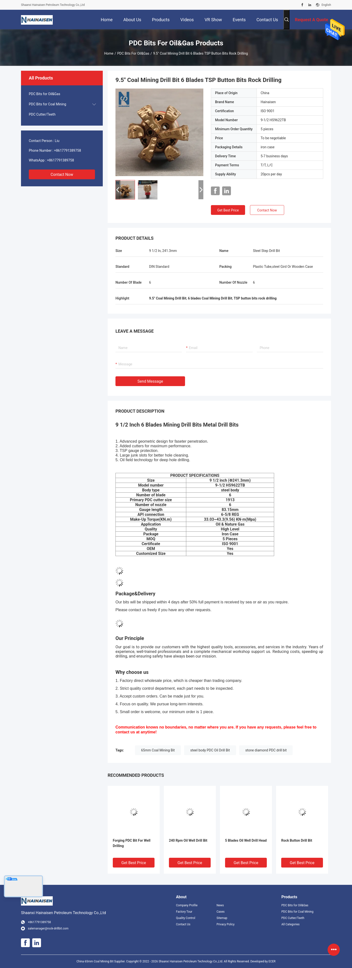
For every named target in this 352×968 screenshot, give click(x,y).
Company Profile (186, 905)
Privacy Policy (226, 924)
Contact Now (62, 174)
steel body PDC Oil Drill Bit (210, 750)
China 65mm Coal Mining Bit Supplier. (101, 961)
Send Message (150, 381)
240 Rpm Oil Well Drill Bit (188, 840)
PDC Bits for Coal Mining (47, 104)
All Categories (290, 924)
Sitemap (222, 918)
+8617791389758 (67, 150)
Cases (221, 911)
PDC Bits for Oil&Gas (133, 53)
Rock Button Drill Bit (296, 840)
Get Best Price (228, 210)
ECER (272, 961)
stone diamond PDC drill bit (266, 750)
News (220, 905)
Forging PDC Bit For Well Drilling (131, 843)
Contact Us (183, 924)
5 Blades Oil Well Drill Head (246, 840)
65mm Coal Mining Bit (158, 750)
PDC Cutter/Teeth (42, 114)
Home (109, 53)
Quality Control (185, 918)
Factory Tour (184, 911)
